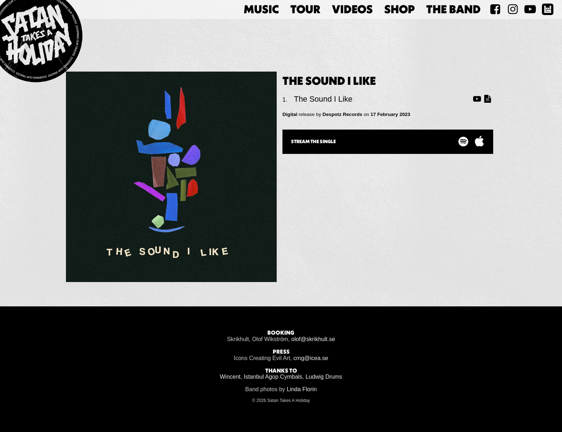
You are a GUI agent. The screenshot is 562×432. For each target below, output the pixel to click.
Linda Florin (302, 389)
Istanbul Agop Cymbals (273, 377)
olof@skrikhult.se (313, 339)
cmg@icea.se (311, 358)
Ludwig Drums (324, 377)
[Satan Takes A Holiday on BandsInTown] (547, 9)
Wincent (230, 377)
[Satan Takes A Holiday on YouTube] (530, 9)
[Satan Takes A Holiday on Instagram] (512, 9)
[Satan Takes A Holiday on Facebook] (495, 9)
